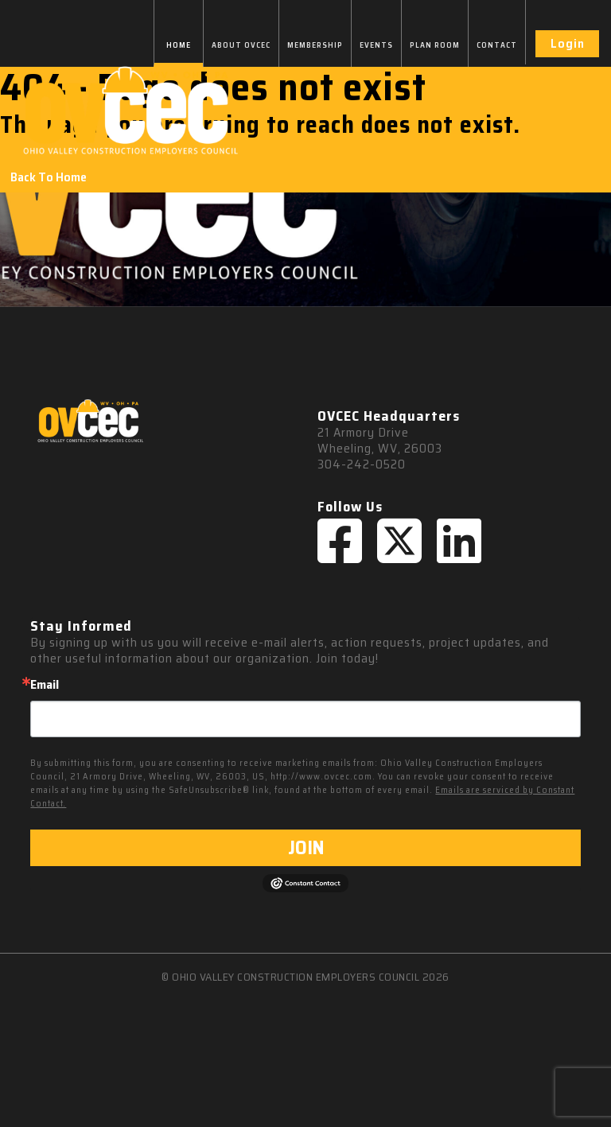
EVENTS (376, 45)
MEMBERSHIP (315, 45)
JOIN (306, 848)
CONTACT (497, 45)
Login (568, 43)
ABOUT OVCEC (241, 45)
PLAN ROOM (435, 45)
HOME (178, 45)
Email (44, 684)
